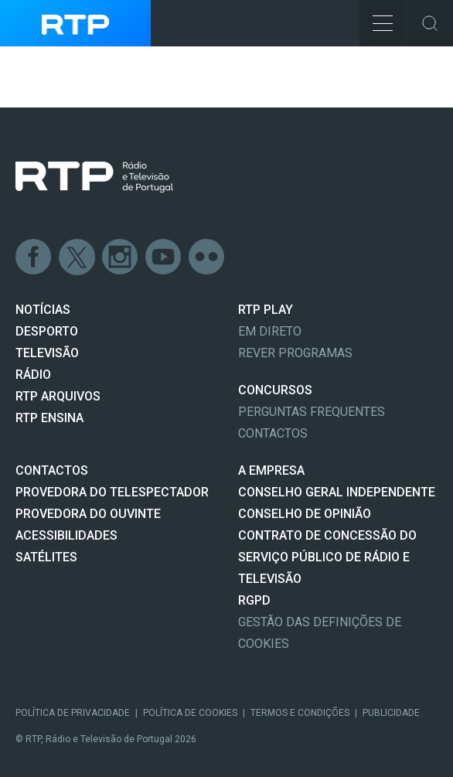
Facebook (34, 257)
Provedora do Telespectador (112, 492)
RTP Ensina (49, 418)
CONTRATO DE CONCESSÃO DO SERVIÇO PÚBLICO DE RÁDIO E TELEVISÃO (327, 557)
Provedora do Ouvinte (88, 513)
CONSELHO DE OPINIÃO (304, 513)
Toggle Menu (376, 18)
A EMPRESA (271, 470)
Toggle (430, 23)
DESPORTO (46, 331)
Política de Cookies (190, 712)
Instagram (120, 257)
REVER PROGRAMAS (295, 353)
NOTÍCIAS (42, 309)
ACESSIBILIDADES (66, 535)
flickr (207, 257)
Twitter (77, 257)
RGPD (254, 600)
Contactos (273, 433)
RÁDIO (33, 374)
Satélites (46, 557)
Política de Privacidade (72, 712)
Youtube (163, 257)
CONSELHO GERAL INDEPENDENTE (336, 492)
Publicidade (391, 712)
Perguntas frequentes (311, 411)
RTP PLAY (265, 309)
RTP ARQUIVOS (57, 396)
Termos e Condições (299, 712)
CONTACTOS (51, 470)
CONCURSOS (275, 390)
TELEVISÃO (47, 353)
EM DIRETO (269, 331)
